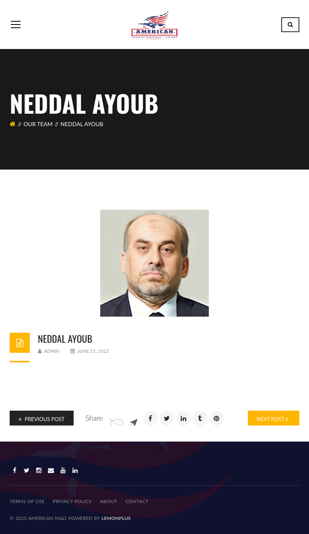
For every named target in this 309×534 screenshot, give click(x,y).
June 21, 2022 (89, 351)
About (108, 501)
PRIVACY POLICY (72, 501)
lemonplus (115, 518)
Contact (136, 501)
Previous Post (42, 419)
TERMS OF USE (27, 501)
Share (94, 417)
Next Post (272, 419)
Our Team (38, 124)
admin (49, 351)
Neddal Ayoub (65, 338)
